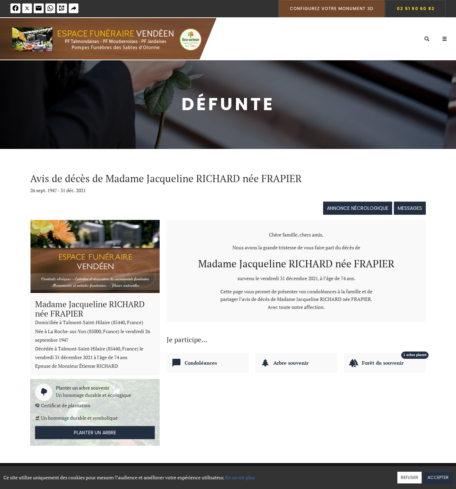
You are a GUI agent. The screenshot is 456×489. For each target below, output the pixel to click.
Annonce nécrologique (357, 208)
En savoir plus (240, 477)
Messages (410, 208)
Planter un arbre (95, 432)
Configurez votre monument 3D (331, 8)
